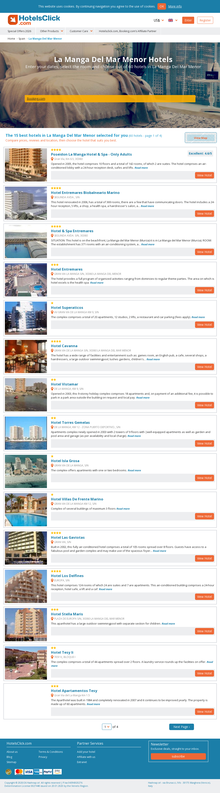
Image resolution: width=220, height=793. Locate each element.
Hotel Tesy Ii (62, 652)
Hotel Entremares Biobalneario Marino (85, 192)
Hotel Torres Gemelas (70, 422)
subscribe (178, 756)
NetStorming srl (197, 788)
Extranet (82, 762)
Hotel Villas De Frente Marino (77, 499)
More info (175, 6)
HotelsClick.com (34, 20)
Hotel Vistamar (64, 384)
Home (11, 38)
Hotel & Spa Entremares (72, 230)
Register (205, 20)
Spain (22, 38)
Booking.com (36, 99)
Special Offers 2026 (19, 31)
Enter (188, 20)
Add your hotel (86, 752)
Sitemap (11, 762)
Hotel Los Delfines (67, 575)
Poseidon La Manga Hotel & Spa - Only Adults (91, 154)
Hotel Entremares (67, 269)
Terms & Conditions (51, 752)
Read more (141, 167)
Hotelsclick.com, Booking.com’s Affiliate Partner (127, 31)
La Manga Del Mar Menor (45, 38)
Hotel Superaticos (67, 307)
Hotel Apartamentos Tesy (74, 690)
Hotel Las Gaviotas (68, 537)
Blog (9, 757)
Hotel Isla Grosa (65, 460)
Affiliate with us (86, 757)
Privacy (43, 757)
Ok (162, 6)
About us (12, 752)
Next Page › (181, 727)
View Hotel (204, 175)
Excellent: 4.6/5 (200, 153)
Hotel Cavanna (64, 345)
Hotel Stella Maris (67, 613)
